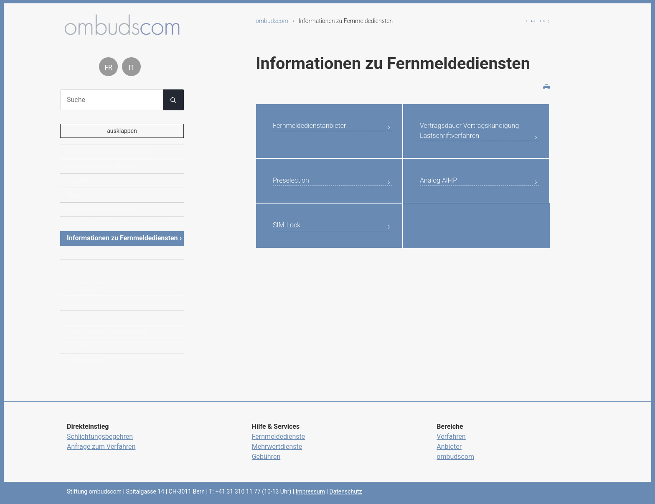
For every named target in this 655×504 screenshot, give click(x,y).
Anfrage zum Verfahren (101, 447)
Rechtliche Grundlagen (101, 166)
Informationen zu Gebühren (108, 332)
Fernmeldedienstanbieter (318, 127)
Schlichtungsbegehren (100, 436)
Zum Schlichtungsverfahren (108, 152)
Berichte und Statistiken (103, 210)
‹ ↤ (531, 21)
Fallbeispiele (85, 361)
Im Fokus (80, 346)
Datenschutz (345, 491)
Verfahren (451, 436)
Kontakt (78, 181)
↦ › (545, 21)
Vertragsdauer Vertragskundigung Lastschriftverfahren (456, 139)
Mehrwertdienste (277, 447)
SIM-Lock (290, 247)
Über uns (80, 195)
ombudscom (272, 21)
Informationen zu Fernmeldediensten (122, 238)
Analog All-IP (443, 199)
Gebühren (266, 457)
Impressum (310, 491)
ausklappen (122, 130)
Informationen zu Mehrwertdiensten (121, 224)
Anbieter (449, 447)
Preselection (295, 199)
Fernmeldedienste (278, 436)
